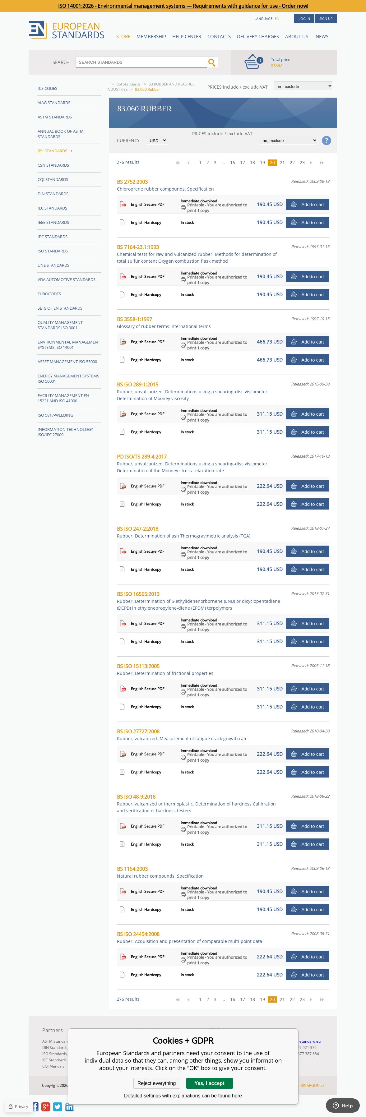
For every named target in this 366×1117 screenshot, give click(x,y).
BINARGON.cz (312, 1085)
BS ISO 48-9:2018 (196, 803)
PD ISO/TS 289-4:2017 (192, 463)
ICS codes (47, 88)
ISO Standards (53, 251)
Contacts (219, 36)
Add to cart (312, 204)
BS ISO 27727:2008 (182, 734)
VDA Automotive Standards (66, 279)
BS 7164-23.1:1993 (197, 254)
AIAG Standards (54, 102)
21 (282, 162)
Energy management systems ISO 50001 (68, 378)
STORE (123, 36)
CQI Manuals (53, 1066)
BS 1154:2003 (160, 872)
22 (292, 162)
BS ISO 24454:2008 (189, 937)
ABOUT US (297, 36)
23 (302, 162)
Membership (151, 36)
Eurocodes (49, 294)
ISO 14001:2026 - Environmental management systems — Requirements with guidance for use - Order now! (183, 5)
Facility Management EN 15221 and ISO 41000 (63, 398)
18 (252, 162)
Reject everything (156, 1083)
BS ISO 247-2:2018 (183, 532)
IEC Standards (52, 208)
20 (272, 162)
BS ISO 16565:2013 (198, 601)
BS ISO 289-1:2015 (192, 391)
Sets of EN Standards (60, 308)
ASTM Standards (55, 117)
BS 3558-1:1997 (164, 322)
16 (232, 162)
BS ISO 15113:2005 (165, 669)
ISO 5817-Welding (55, 415)
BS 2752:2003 (165, 185)
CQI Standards (53, 179)
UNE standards (53, 265)
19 (262, 162)
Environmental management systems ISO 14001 (69, 344)
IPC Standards (52, 236)
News (322, 36)
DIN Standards (53, 193)
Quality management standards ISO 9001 (60, 325)
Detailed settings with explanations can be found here (183, 1095)
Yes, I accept (209, 1083)
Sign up (326, 18)
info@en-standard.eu (302, 1041)
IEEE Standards (53, 222)
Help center (186, 36)
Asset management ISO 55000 (67, 361)
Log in (304, 18)
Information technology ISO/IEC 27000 (65, 432)
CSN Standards (53, 165)
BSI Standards (128, 84)
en (277, 18)
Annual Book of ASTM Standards (61, 133)
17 (242, 162)
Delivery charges (258, 36)
